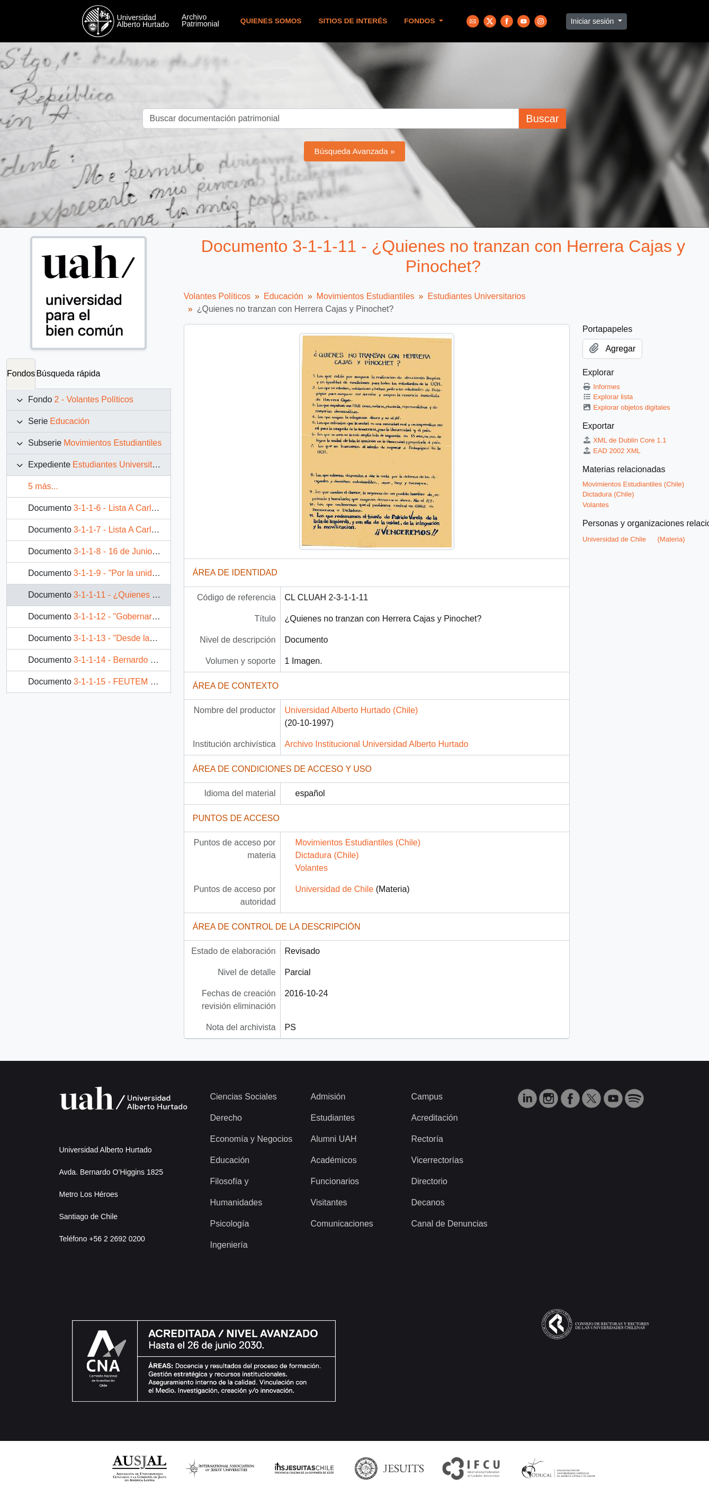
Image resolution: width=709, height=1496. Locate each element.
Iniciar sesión (593, 21)
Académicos (334, 1160)
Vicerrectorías (437, 1160)
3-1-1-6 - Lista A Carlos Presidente (138, 507)
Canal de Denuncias (449, 1223)
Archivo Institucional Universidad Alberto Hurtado (377, 744)
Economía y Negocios (251, 1138)
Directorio (429, 1181)
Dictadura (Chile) (327, 855)
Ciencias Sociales (243, 1096)
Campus (427, 1096)
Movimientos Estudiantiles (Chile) (358, 842)
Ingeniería (229, 1244)
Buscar (542, 118)
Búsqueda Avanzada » (355, 151)
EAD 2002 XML (611, 451)
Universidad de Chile (334, 889)
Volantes (311, 867)
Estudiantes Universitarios (121, 464)
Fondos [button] (420, 21)
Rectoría (427, 1138)
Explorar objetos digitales (626, 407)
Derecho (226, 1117)
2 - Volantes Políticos (93, 399)
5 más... (43, 486)
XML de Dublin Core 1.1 (624, 440)
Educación (69, 421)
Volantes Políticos (217, 296)
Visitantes (329, 1202)
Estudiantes (333, 1117)
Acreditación (434, 1117)
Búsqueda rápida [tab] (68, 373)
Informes (601, 387)
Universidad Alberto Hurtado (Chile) (351, 710)
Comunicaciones (342, 1223)
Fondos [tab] (21, 373)
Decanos (428, 1202)
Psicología (229, 1223)
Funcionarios (335, 1181)
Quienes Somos (271, 21)
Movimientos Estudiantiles (112, 442)
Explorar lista (607, 397)
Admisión (328, 1096)
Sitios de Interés (352, 21)
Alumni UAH (334, 1138)
